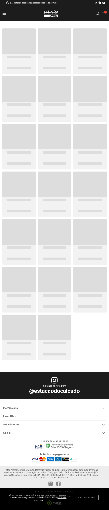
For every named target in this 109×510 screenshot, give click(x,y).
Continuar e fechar (86, 497)
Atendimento (54, 424)
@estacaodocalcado (54, 391)
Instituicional (54, 408)
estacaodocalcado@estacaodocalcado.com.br (33, 2)
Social (54, 432)
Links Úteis (54, 416)
